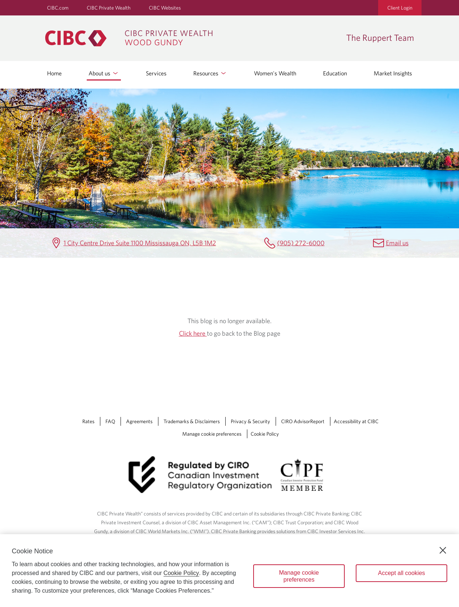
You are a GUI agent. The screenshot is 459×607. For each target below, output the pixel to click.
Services (156, 73)
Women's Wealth (275, 73)
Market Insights (393, 73)
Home (54, 73)
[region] (229, 570)
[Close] (442, 550)
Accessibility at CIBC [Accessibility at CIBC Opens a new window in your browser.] (356, 421)
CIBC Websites (165, 8)
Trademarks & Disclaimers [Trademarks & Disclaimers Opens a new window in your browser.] (192, 421)
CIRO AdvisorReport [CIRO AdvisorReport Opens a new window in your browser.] (302, 421)
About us (104, 73)
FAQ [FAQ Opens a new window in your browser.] (110, 421)
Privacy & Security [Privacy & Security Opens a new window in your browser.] (250, 421)
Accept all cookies (401, 573)
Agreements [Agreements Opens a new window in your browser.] (139, 421)
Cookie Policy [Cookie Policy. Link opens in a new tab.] (265, 434)
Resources (210, 73)
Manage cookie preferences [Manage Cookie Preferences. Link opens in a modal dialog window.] (211, 434)
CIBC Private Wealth (108, 8)
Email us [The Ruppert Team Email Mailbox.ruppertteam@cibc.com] (397, 243)
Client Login (399, 8)
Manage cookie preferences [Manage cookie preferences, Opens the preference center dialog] (299, 576)
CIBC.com (57, 8)
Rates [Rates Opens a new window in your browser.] (88, 421)
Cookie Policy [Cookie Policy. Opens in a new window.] (181, 573)
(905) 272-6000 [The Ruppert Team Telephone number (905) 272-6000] (300, 243)
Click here (193, 333)
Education (335, 73)
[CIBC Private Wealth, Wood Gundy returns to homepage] (192, 38)
